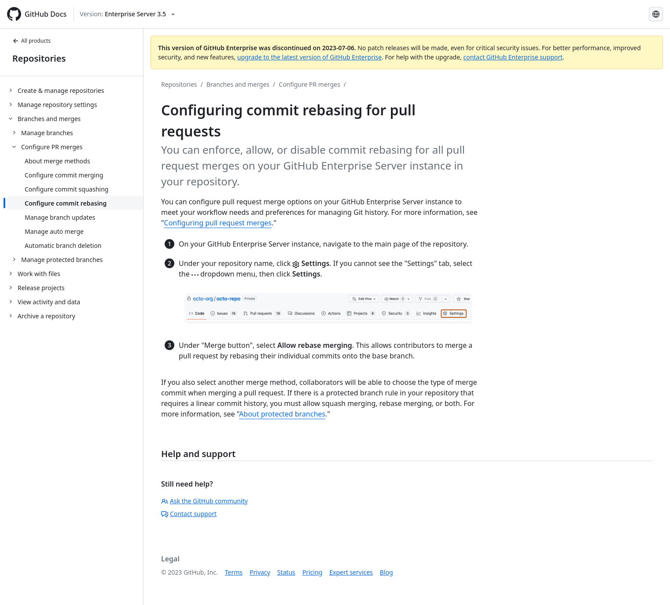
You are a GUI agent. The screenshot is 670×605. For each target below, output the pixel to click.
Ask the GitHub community (204, 501)
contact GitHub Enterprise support (513, 57)
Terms (234, 572)
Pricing (312, 572)
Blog (386, 572)
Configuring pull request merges (218, 223)
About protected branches (282, 414)
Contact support (189, 513)
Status (286, 572)
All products (31, 40)
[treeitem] (75, 90)
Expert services (351, 572)
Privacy (260, 572)
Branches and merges (237, 84)
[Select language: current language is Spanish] (656, 14)
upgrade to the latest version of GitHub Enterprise (309, 57)
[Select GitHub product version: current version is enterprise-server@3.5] (127, 14)
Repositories (39, 58)
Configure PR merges (309, 84)
